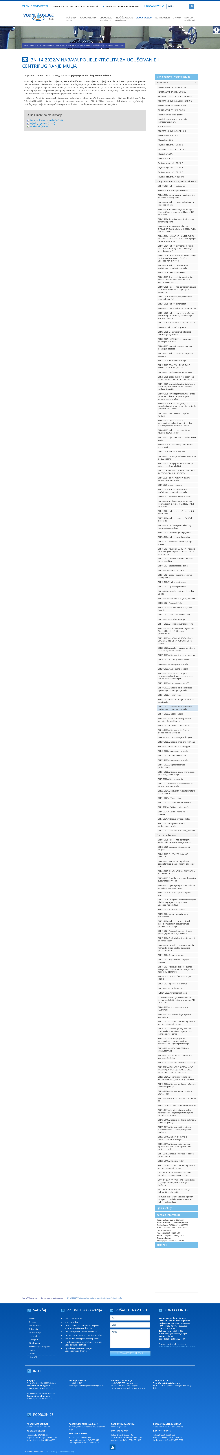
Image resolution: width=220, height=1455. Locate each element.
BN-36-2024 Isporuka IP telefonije (172, 983)
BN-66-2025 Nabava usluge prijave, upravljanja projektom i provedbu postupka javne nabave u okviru (177, 406)
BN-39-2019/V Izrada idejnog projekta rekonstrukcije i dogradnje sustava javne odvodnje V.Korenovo (175, 1113)
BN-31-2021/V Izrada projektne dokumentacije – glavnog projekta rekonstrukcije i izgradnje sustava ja (173, 1041)
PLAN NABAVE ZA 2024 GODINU (172, 105)
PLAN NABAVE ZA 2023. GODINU (172, 110)
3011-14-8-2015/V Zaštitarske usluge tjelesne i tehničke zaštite (174, 1190)
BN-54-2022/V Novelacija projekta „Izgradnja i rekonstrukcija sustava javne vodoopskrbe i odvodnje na (175, 676)
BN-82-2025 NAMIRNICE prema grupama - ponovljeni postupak (176, 340)
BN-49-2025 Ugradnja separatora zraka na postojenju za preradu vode (176, 886)
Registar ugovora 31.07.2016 (170, 167)
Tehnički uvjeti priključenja (40, 1346)
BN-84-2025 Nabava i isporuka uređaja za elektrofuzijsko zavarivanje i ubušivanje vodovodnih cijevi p (176, 315)
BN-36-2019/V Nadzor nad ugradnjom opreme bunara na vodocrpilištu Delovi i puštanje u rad (175, 1146)
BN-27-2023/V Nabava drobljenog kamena (176, 655)
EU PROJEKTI (162, 17)
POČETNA (71, 18)
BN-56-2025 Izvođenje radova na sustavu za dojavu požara (177, 457)
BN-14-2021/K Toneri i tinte (169, 798)
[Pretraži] (191, 6)
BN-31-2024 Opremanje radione (172, 586)
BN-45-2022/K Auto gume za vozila (173, 751)
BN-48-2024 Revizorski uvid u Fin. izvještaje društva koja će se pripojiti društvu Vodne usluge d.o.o (176, 551)
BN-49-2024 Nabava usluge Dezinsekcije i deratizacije (176, 512)
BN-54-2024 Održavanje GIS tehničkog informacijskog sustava (174, 526)
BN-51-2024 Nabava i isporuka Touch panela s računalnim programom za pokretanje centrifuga (174, 924)
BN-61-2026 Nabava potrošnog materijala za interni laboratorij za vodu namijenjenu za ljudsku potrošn (176, 248)
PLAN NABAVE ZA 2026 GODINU (172, 87)
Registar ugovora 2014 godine (171, 177)
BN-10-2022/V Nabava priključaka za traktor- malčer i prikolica (173, 731)
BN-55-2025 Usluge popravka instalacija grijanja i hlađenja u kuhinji (175, 464)
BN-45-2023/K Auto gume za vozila (173, 659)
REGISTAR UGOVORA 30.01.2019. (172, 131)
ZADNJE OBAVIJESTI (35, 6)
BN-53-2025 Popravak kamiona (171, 909)
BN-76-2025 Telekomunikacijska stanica (175, 372)
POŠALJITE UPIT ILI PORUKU (130, 1353)
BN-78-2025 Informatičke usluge (172, 360)
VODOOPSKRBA (87, 17)
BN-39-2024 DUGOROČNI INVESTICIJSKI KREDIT (174, 977)
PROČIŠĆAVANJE (124, 18)
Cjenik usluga (164, 1208)
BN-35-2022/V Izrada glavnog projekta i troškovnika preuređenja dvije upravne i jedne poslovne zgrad (175, 1031)
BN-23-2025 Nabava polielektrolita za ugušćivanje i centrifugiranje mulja (174, 490)
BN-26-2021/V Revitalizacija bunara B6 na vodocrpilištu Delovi (176, 1056)
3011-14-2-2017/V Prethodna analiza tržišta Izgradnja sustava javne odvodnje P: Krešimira (176, 1182)
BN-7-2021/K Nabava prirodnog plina (174, 819)
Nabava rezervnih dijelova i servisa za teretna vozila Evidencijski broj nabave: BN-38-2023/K (176, 1000)
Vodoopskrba (35, 1325)
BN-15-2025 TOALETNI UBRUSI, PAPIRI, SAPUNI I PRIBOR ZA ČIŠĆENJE (174, 366)
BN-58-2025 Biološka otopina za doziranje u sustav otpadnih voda (177, 879)
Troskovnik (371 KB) (39, 126)
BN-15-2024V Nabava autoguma (172, 582)
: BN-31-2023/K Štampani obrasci (172, 993)
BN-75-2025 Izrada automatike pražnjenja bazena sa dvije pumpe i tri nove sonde (176, 378)
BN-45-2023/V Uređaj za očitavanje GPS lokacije (175, 608)
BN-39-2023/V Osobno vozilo (170, 988)
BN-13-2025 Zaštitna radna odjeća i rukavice (173, 414)
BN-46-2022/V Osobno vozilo (170, 714)
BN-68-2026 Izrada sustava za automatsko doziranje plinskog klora (176, 196)
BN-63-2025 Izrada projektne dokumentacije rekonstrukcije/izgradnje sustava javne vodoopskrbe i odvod (175, 423)
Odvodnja (33, 1329)
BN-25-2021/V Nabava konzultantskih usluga (177, 1062)
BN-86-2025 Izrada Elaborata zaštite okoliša (177, 308)
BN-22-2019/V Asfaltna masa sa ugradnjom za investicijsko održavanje (176, 1166)
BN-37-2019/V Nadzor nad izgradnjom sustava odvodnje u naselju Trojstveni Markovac (174, 1130)
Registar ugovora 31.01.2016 (170, 172)
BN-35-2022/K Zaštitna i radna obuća (174, 725)
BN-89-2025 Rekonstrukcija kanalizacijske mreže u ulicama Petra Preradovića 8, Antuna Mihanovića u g (176, 280)
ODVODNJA (106, 18)
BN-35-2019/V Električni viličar (171, 1161)
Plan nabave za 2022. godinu (170, 114)
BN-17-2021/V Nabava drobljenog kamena (176, 830)
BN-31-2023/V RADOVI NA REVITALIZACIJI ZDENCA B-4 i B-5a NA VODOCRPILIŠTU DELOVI (175, 641)
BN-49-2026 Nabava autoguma (171, 186)
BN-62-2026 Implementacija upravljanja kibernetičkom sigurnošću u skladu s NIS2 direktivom (176, 212)
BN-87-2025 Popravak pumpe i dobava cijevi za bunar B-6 (175, 298)
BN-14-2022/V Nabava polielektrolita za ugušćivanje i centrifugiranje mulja (175, 708)
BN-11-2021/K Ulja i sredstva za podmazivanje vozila (171, 824)
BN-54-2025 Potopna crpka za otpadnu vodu (175, 893)
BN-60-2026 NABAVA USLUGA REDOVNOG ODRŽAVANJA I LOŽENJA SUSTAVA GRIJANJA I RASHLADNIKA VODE (177, 239)
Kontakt (32, 1350)
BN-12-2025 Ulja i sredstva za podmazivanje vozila (177, 438)
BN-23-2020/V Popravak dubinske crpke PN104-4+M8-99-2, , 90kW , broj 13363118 (176, 1078)
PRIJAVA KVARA (154, 5)
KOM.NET (162, 1245)
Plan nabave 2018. (166, 140)
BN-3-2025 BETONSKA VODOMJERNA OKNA (176, 322)
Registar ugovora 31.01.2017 (170, 163)
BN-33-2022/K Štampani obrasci (172, 755)
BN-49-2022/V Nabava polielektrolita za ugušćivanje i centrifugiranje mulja (175, 689)
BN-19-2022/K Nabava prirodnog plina (174, 746)
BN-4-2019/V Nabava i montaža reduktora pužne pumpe (176, 1155)
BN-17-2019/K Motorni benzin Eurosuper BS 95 (177, 1099)
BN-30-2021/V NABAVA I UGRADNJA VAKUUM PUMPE (173, 1049)
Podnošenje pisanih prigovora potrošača (177, 1346)
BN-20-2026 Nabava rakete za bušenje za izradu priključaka (176, 203)
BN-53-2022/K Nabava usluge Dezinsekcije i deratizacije (176, 700)
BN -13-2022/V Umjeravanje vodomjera (175, 737)
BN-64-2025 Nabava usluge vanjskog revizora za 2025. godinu (174, 431)
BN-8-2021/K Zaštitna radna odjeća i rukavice (173, 813)
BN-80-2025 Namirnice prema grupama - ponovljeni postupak (175, 347)
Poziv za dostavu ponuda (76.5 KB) (46, 120)
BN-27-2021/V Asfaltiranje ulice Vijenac (174, 802)
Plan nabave (176, 82)
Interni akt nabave (166, 158)
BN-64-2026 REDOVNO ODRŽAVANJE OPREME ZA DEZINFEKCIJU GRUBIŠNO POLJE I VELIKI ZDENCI (177, 229)
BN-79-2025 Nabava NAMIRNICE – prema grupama (175, 354)
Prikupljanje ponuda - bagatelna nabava (176, 181)
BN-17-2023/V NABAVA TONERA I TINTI (174, 614)
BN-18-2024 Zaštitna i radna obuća (173, 565)
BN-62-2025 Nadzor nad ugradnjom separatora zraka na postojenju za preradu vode (177, 864)
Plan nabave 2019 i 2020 (168, 135)
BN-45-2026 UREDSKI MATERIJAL (171, 272)
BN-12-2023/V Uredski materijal (171, 619)
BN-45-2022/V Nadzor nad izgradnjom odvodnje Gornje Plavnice (174, 719)
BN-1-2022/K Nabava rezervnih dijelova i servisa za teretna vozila (175, 785)
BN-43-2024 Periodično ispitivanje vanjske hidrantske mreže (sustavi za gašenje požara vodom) (176, 948)
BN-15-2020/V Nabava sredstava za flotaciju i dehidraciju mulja (177, 1085)
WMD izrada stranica (34, 1451)
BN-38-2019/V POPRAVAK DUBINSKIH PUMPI (177, 1105)
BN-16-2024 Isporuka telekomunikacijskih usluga (176, 592)
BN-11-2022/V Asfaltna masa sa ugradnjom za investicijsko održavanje (176, 1022)
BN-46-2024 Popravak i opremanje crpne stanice (176, 543)
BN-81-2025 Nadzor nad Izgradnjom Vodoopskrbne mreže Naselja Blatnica (174, 841)
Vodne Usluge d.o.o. (31, 45)
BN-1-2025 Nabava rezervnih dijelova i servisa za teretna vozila (174, 479)
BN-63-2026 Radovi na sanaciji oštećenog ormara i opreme (176, 220)
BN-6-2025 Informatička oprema (172, 327)
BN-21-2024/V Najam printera (171, 570)
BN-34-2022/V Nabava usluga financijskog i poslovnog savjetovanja (176, 773)
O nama (32, 1322)
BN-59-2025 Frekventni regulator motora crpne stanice (175, 445)
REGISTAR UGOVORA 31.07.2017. (172, 149)
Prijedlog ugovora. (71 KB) (42, 123)
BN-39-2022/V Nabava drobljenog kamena (176, 742)
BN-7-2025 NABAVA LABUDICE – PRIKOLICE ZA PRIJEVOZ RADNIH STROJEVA (176, 472)
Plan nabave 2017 (165, 154)
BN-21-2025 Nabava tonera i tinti (172, 304)
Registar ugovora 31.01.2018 (170, 144)
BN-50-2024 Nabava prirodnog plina (174, 537)
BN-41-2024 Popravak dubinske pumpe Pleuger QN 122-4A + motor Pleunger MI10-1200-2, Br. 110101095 (176, 969)
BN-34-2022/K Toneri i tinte (169, 695)
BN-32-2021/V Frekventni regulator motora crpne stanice (176, 792)
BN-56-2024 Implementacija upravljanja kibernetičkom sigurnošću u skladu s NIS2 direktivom (176, 504)
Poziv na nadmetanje (176, 835)
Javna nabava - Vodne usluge (53, 45)
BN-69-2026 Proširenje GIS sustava (173, 190)
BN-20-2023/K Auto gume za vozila (173, 669)
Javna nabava (34, 1336)
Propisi (32, 1353)
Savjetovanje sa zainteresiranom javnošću (76, 6)
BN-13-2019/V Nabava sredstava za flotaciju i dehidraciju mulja (177, 1121)
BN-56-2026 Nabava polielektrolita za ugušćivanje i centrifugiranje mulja (174, 266)
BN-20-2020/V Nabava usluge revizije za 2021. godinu (175, 1092)
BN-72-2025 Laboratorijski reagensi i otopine (174, 848)
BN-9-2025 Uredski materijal (170, 485)
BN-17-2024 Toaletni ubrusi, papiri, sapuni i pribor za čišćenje (177, 939)
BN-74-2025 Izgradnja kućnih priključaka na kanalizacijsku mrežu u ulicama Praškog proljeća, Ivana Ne (176, 387)
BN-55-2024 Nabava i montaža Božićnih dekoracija (175, 519)
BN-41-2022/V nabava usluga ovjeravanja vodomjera (176, 1015)
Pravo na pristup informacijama (172, 1344)
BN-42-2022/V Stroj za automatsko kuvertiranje (173, 1008)
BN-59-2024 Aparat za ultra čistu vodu (174, 496)
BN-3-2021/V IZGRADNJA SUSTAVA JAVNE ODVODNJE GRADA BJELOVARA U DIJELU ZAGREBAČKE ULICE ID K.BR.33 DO (175, 1070)
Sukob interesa (164, 126)
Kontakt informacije (168, 1215)
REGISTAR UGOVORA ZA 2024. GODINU (175, 96)
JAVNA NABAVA (144, 17)
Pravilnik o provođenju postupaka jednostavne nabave (172, 120)
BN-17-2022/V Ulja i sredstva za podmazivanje (171, 766)
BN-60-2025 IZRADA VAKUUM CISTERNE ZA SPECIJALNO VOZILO (176, 872)
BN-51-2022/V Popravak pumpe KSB (173, 683)
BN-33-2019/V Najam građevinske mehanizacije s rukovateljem (172, 1138)
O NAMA (177, 17)
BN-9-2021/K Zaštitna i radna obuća (173, 807)
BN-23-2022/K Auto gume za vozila (173, 760)
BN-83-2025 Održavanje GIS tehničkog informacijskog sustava (174, 333)
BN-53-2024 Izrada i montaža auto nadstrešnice (173, 915)
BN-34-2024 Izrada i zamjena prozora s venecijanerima (175, 576)
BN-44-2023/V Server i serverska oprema (175, 624)
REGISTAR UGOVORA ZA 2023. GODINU (175, 101)
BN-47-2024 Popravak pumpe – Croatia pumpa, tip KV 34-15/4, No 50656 (175, 932)
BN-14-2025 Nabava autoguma (171, 451)
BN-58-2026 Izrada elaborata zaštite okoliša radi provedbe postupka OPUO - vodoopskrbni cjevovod (177, 258)
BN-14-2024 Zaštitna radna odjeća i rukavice (173, 961)
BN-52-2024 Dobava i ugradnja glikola (174, 532)
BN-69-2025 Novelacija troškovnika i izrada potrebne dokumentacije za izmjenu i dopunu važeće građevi (176, 396)
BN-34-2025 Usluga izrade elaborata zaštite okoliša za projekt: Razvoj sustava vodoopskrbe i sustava (177, 902)
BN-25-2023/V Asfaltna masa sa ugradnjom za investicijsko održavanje (176, 649)
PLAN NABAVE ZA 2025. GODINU (172, 92)
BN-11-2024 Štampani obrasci (171, 955)
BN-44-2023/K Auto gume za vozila (173, 664)
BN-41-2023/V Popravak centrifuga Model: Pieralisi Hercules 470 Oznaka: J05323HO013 (176, 631)
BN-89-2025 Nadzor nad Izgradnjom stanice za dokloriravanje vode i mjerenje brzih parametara (177, 289)
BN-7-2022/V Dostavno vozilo (170, 779)
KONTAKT (189, 18)
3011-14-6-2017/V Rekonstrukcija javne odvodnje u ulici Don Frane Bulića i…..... (175, 1174)
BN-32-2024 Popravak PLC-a (170, 603)
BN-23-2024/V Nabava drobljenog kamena (176, 598)
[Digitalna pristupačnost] (216, 30)
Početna (32, 1318)
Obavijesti (33, 1339)
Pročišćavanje (35, 1332)
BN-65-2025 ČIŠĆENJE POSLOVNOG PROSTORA (173, 855)
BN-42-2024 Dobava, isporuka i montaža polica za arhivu (175, 560)
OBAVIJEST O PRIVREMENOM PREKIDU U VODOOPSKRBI (137, 6)
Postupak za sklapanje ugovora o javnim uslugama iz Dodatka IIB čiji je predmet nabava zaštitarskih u (175, 1199)
